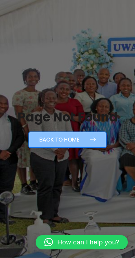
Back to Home (67, 139)
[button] (82, 242)
